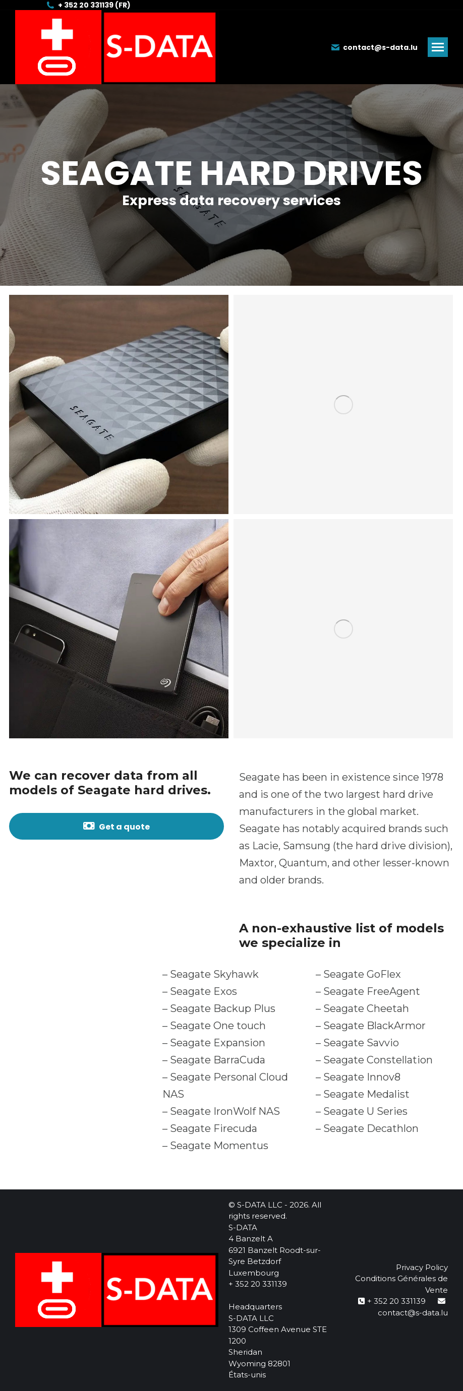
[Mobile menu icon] (438, 47)
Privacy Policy (422, 1267)
